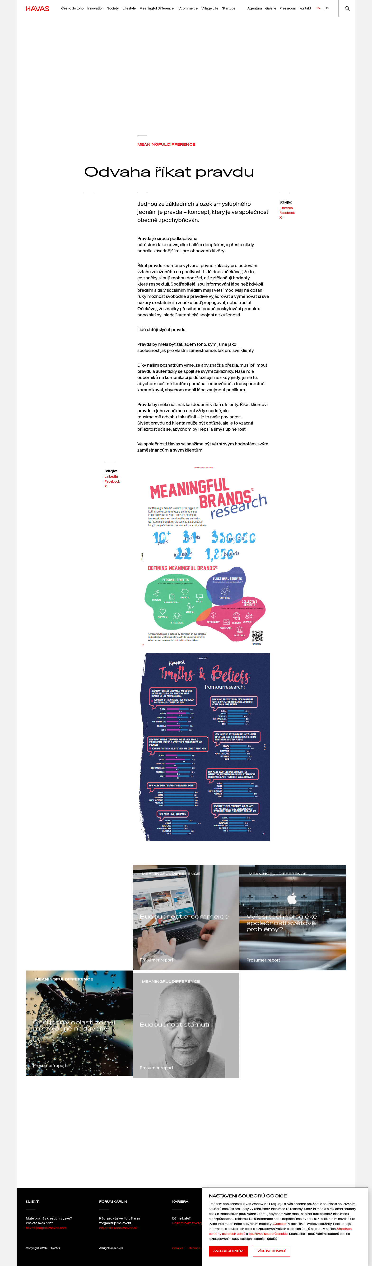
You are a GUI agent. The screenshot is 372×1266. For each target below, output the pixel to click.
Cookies (177, 1248)
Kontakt (305, 8)
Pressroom (287, 8)
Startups (228, 8)
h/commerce (187, 8)
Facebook (287, 217)
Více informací (271, 1251)
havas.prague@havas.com (46, 1232)
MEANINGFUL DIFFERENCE (166, 144)
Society (113, 8)
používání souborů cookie (268, 1234)
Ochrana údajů (198, 1248)
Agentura (254, 8)
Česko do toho (72, 8)
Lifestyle (129, 8)
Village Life (209, 8)
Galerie (270, 8)
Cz (318, 8)
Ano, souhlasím (228, 1251)
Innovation (95, 8)
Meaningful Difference (157, 8)
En (328, 8)
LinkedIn (286, 212)
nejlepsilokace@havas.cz (118, 1239)
